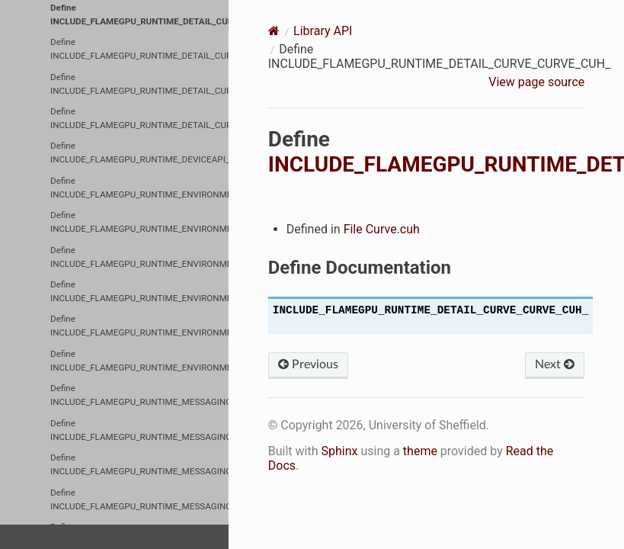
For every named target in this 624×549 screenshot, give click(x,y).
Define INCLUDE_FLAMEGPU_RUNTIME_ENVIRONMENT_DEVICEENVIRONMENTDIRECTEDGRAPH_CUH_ (139, 222)
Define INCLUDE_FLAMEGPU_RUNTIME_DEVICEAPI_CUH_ (139, 152)
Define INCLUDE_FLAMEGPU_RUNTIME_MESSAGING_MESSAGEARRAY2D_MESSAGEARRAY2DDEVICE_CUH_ (139, 395)
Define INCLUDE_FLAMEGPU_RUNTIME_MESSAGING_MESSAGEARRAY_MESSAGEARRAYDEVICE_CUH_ (139, 464)
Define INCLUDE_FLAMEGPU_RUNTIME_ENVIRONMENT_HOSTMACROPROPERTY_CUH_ (139, 360)
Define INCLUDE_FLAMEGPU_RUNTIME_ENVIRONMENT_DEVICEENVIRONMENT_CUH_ (139, 187)
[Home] (274, 30)
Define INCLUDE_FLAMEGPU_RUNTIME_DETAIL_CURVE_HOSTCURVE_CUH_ (139, 118)
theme (420, 451)
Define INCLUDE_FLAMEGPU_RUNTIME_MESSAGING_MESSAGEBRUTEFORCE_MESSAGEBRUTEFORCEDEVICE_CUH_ (139, 499)
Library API (322, 31)
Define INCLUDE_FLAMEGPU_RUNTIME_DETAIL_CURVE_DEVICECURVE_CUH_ (139, 84)
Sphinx (339, 451)
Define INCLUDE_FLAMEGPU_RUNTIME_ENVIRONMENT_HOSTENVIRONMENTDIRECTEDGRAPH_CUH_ (139, 325)
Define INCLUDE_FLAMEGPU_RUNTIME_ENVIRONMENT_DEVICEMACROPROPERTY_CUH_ (139, 257)
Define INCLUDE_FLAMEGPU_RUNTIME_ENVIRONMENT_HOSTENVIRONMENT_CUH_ (139, 291)
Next (554, 364)
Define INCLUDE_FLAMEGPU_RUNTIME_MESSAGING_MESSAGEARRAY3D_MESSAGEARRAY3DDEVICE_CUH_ (139, 430)
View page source (536, 82)
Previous (308, 364)
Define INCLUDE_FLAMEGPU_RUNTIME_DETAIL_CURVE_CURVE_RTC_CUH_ (139, 49)
